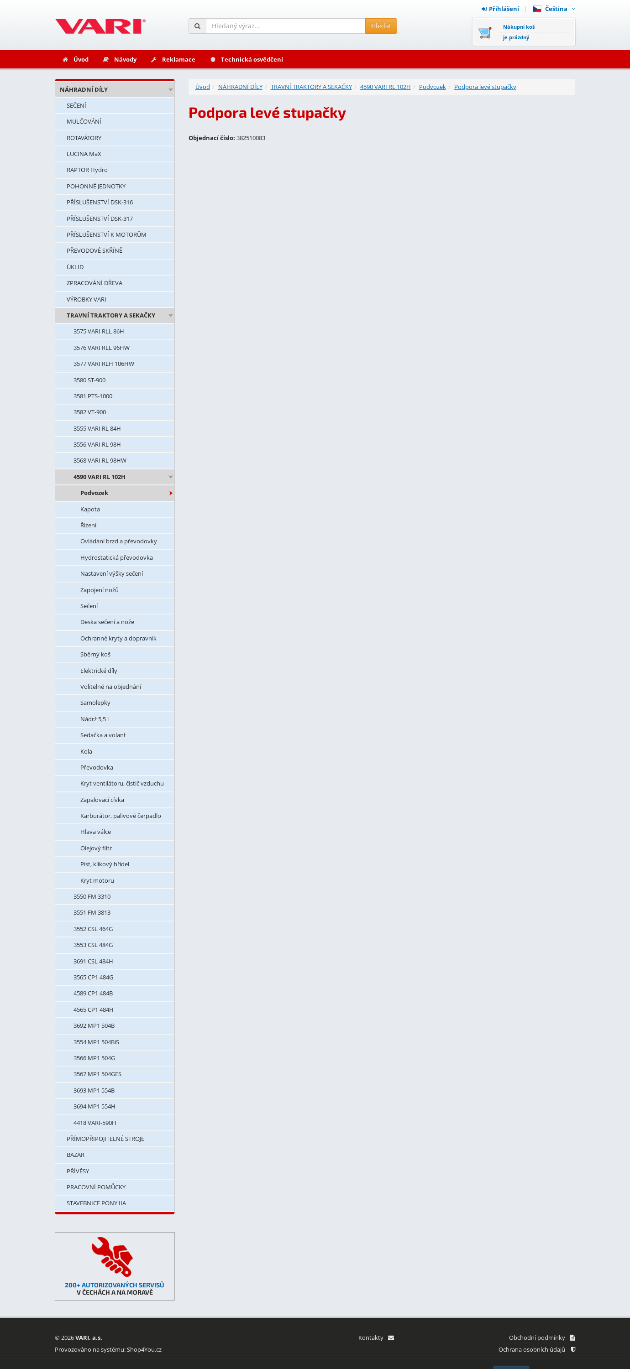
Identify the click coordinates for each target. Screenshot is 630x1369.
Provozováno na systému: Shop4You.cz (108, 1349)
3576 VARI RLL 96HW (102, 348)
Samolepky (95, 702)
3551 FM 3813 (92, 912)
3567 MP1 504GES (97, 1074)
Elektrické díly (98, 670)
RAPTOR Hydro (87, 170)
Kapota (90, 509)
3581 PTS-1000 (93, 396)
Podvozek (94, 493)
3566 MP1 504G (94, 1058)
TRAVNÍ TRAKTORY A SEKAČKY (111, 315)
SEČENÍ (76, 105)
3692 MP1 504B (94, 1025)
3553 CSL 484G (93, 945)
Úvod (75, 59)
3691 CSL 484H (93, 961)
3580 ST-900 (89, 380)
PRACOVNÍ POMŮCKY (96, 1187)
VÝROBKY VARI (86, 299)
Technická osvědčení (246, 59)
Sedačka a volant (103, 735)
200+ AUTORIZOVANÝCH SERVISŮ (114, 1285)
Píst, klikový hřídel (104, 864)
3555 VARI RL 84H (97, 428)
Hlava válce (95, 832)
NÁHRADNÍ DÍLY (84, 89)
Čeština (554, 9)
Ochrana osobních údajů (537, 1349)
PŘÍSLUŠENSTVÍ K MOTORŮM (107, 234)
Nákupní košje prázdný (519, 32)
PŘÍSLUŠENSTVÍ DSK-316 (100, 202)
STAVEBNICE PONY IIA (96, 1203)
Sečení (89, 606)
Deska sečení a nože (107, 622)
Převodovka (96, 767)
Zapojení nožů (99, 590)
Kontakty (376, 1337)
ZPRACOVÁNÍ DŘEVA (94, 283)
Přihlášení (500, 9)
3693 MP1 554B (94, 1090)
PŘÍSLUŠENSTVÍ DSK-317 (100, 218)
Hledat (381, 25)
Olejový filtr (96, 848)
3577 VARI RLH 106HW (104, 363)
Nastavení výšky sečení (111, 573)
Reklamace (172, 59)
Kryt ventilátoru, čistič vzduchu (122, 783)
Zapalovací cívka (102, 800)
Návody (119, 59)
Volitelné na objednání (110, 686)
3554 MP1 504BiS (96, 1042)
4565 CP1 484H (94, 1009)
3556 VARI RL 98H (97, 444)
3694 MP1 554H (95, 1106)
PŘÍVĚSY (78, 1171)
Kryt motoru (97, 880)
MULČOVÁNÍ (84, 121)
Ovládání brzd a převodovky (118, 541)
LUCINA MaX (84, 154)
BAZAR (75, 1154)
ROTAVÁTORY (84, 138)
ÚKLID (75, 267)
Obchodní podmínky (542, 1337)
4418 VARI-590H (95, 1123)
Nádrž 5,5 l (94, 719)
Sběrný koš (95, 654)
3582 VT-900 (90, 412)
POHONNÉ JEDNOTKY (96, 186)
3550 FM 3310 (92, 896)
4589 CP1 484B (93, 993)
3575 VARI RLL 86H (99, 331)
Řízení (88, 525)
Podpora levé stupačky (485, 87)
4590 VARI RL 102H (100, 477)
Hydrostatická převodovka (116, 557)
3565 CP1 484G (93, 977)
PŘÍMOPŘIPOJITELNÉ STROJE (105, 1139)
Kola (86, 751)
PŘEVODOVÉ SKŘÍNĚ (94, 250)
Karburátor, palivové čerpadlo (120, 816)
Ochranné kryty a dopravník (118, 638)
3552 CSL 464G (93, 929)
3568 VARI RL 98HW (100, 460)
